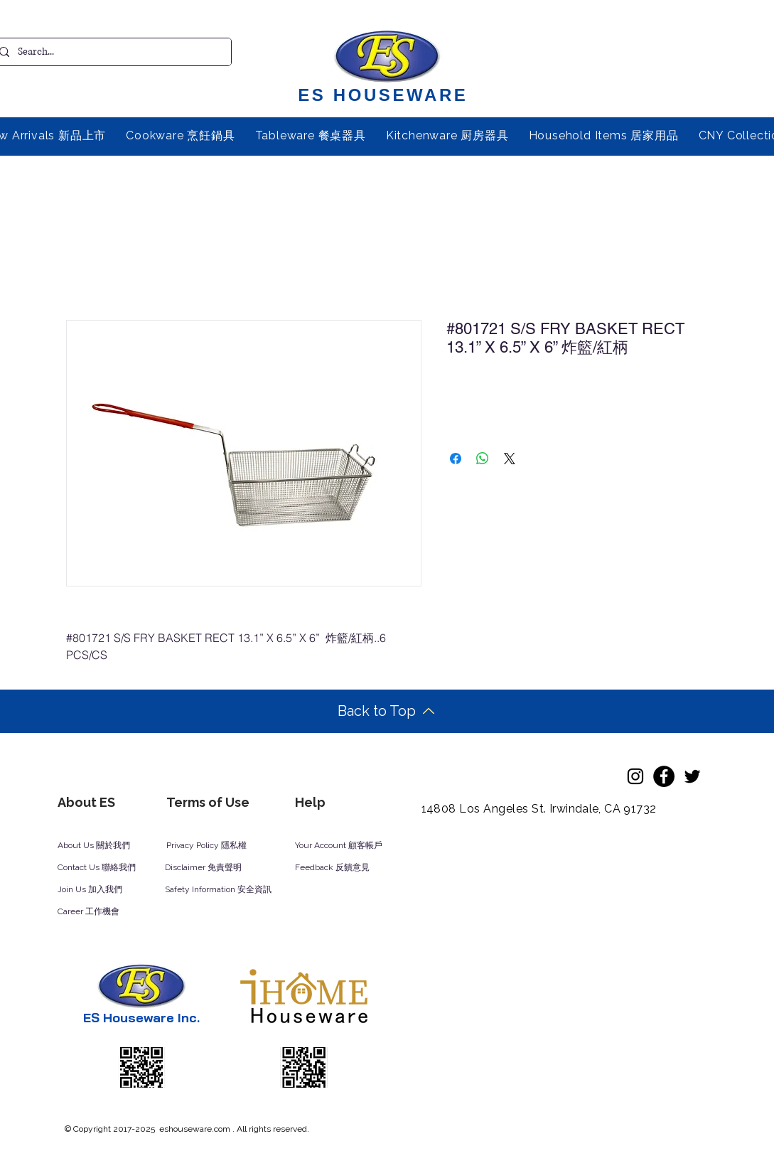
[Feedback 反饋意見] (348, 868)
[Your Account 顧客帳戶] (352, 846)
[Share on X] (509, 458)
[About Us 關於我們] (105, 846)
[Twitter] (692, 776)
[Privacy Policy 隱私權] (214, 846)
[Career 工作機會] (107, 912)
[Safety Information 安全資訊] (232, 890)
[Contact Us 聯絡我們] (116, 868)
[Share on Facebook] (455, 458)
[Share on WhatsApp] (482, 458)
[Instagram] (635, 776)
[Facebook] (663, 776)
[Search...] (109, 51)
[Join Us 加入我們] (107, 890)
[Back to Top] (387, 711)
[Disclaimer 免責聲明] (212, 868)
